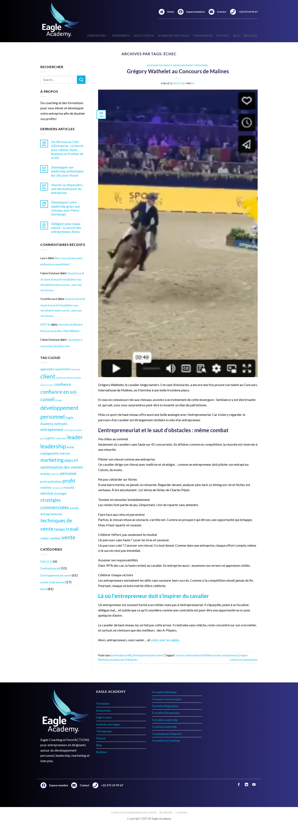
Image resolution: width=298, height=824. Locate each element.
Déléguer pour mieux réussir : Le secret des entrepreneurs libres (66, 227)
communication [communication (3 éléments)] (73, 377)
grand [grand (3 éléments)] (43, 438)
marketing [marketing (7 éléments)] (52, 460)
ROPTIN (45, 324)
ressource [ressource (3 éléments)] (57, 487)
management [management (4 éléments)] (49, 453)
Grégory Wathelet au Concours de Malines (178, 71)
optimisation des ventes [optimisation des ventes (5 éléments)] (61, 467)
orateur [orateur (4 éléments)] (45, 473)
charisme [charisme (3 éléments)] (75, 369)
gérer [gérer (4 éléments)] (51, 438)
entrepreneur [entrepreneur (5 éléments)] (52, 429)
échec (218, 655)
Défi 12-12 (46, 561)
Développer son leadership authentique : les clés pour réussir (68, 171)
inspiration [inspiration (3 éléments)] (61, 438)
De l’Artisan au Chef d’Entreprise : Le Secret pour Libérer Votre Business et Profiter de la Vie (67, 150)
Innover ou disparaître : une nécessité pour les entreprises (67, 189)
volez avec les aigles (165, 640)
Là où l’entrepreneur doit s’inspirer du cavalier (153, 596)
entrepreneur (229, 655)
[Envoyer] (81, 80)
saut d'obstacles (128, 659)
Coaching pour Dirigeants (166, 733)
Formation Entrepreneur (166, 713)
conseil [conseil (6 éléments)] (47, 399)
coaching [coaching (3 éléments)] (60, 377)
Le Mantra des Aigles (173, 35)
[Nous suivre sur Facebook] (239, 784)
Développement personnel (55, 575)
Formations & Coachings (166, 740)
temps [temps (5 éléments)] (59, 529)
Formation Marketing (164, 692)
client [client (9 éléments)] (47, 376)
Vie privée (166, 812)
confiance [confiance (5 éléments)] (62, 384)
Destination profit (50, 568)
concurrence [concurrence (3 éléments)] (47, 385)
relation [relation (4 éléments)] (45, 487)
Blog (236, 35)
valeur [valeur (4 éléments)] (44, 538)
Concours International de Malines (194, 655)
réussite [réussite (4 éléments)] (68, 487)
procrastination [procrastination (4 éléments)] (51, 481)
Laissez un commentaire (244, 659)
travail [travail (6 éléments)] (72, 529)
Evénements (121, 35)
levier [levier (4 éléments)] (70, 447)
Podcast (222, 35)
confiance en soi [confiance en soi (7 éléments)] (58, 392)
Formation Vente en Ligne (166, 699)
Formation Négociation (165, 706)
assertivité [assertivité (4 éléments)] (62, 369)
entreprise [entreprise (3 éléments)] (70, 430)
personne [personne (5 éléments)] (68, 473)
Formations (97, 35)
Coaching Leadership (164, 726)
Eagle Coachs (143, 35)
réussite (114, 659)
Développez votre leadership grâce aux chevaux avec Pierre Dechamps (65, 208)
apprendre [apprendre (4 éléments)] (47, 369)
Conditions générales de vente (134, 812)
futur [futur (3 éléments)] (79, 430)
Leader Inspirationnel (52, 582)
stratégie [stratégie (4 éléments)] (60, 493)
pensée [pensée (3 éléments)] (56, 474)
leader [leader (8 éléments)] (75, 437)
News (43, 589)
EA (193, 83)
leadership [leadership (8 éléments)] (53, 446)
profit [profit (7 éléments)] (68, 481)
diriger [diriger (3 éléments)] (58, 400)
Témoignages (203, 35)
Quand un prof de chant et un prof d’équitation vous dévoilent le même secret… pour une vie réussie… (62, 282)
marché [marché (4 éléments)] (64, 453)
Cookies (181, 812)
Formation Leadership (165, 720)
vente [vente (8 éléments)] (68, 537)
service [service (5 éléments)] (46, 493)
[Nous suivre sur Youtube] (253, 784)
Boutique (251, 35)
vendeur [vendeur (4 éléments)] (55, 538)
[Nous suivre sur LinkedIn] (246, 784)
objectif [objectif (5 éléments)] (71, 460)
